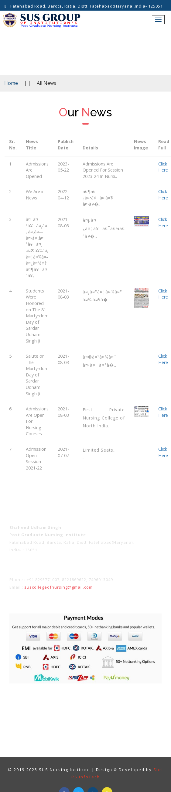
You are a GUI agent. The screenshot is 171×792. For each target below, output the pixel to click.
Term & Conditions (43, 701)
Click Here (163, 167)
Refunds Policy (132, 701)
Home (11, 83)
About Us (68, 714)
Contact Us (101, 714)
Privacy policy (90, 701)
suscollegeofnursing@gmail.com (58, 587)
